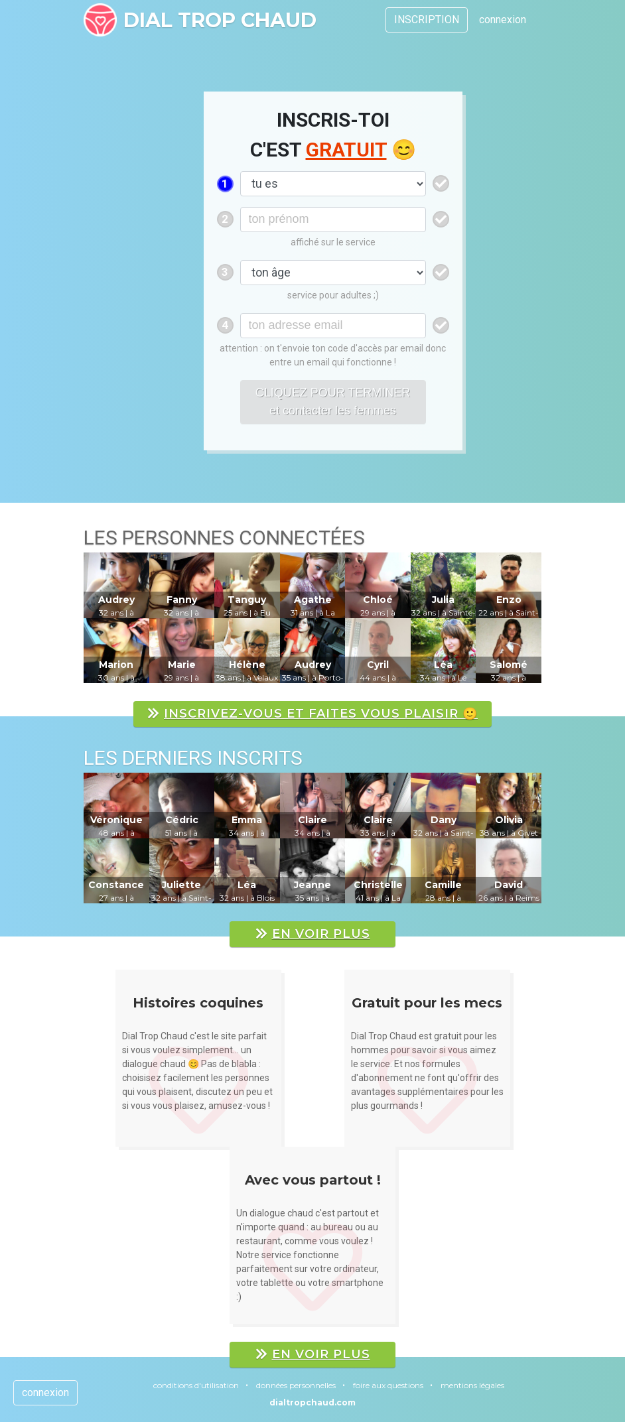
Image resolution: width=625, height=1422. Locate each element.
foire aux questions (388, 1385)
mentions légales (472, 1385)
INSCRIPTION (426, 19)
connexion (502, 19)
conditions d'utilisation (196, 1385)
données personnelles (296, 1385)
